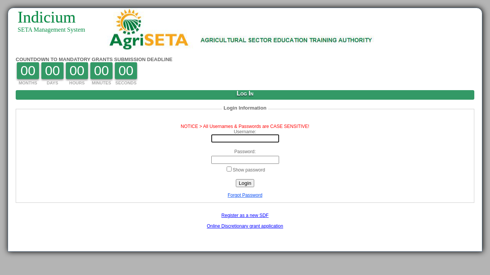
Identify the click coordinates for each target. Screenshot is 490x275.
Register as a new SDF (244, 215)
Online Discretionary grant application (245, 226)
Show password (246, 170)
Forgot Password (245, 195)
